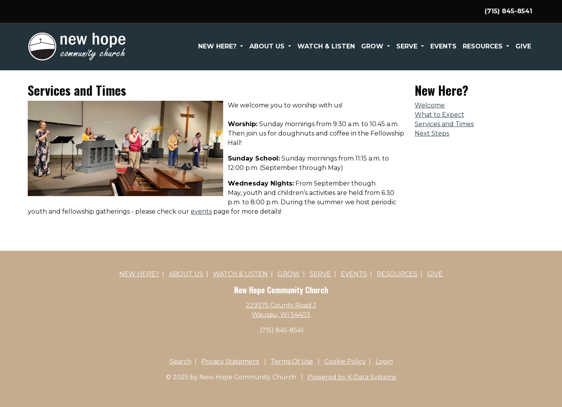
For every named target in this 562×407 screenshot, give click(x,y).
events (201, 211)
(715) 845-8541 (282, 330)
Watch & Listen (326, 46)
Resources (484, 46)
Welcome (430, 105)
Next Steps (432, 133)
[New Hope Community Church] (76, 46)
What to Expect (439, 114)
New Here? (218, 46)
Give (523, 46)
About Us (267, 46)
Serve (407, 46)
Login (384, 361)
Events (443, 46)
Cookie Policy (345, 361)
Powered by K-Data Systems (352, 377)
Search (181, 361)
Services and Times (444, 124)
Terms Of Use (292, 361)
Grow (373, 46)
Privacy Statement (230, 361)
